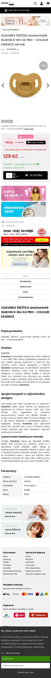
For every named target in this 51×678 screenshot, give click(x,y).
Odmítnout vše (25, 672)
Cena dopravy (25, 297)
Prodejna (7, 565)
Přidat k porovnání (13, 222)
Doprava (7, 559)
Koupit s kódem (36, 142)
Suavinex (14, 53)
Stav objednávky (33, 568)
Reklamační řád (10, 574)
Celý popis (29, 129)
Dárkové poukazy (33, 571)
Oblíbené (30, 562)
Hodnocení (25, 286)
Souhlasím (7, 658)
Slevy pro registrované (36, 574)
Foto (25, 292)
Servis (28, 556)
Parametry (25, 281)
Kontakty (7, 568)
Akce (5, 556)
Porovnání (30, 565)
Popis (25, 276)
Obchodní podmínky (12, 571)
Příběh (6, 562)
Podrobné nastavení (13, 665)
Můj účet (29, 559)
